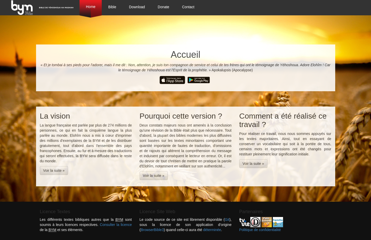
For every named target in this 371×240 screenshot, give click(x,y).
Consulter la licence (116, 225)
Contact (188, 7)
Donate (163, 7)
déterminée (212, 230)
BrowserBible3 (152, 230)
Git (227, 220)
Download (137, 7)
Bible (112, 7)
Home (90, 7)
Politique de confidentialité (260, 230)
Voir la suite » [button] (54, 170)
